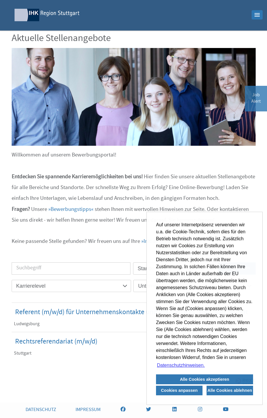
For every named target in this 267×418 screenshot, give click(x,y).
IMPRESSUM (88, 410)
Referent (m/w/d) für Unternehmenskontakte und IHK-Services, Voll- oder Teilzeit (131, 312)
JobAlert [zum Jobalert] (256, 98)
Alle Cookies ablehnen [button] (229, 390)
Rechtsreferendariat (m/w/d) (56, 342)
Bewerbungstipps (71, 210)
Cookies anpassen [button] (179, 390)
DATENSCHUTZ (41, 410)
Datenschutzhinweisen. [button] (181, 365)
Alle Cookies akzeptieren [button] (204, 379)
